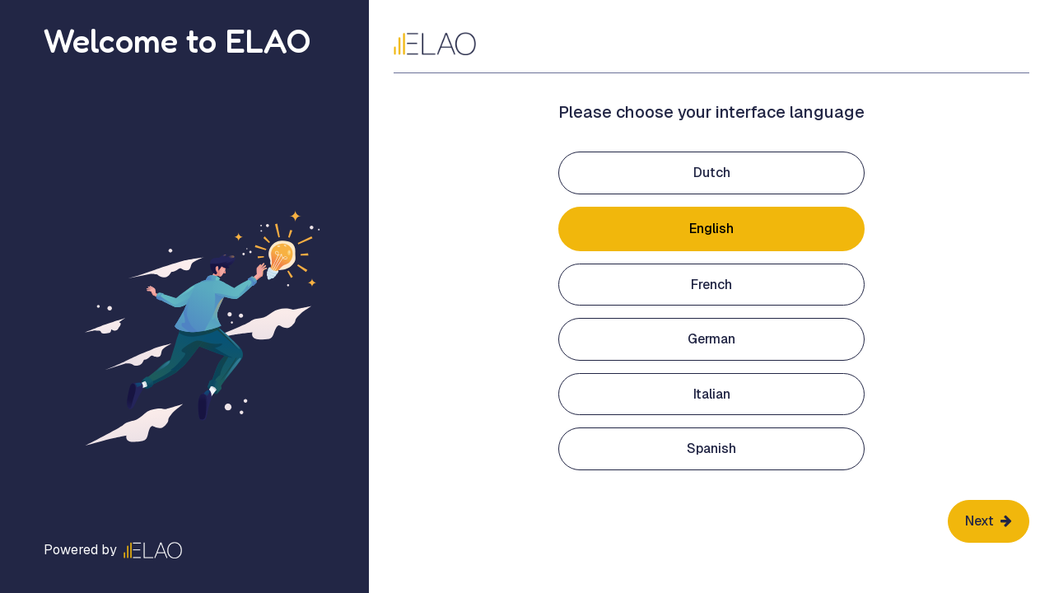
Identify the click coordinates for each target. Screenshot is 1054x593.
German (711, 339)
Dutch (711, 172)
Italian (711, 394)
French (711, 284)
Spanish (711, 448)
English (711, 228)
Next (988, 521)
